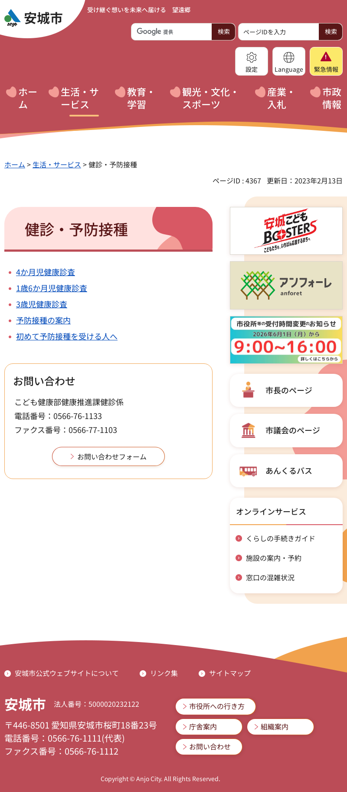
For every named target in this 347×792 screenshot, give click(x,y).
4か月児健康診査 (45, 271)
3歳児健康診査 (41, 303)
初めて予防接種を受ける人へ (67, 336)
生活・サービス (57, 164)
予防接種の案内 (43, 320)
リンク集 (164, 673)
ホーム (14, 164)
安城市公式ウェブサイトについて (67, 673)
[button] (251, 61)
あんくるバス (288, 470)
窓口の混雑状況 (270, 577)
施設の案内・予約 (273, 557)
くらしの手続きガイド (280, 538)
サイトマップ (230, 673)
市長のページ (288, 390)
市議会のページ (292, 430)
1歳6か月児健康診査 (51, 287)
